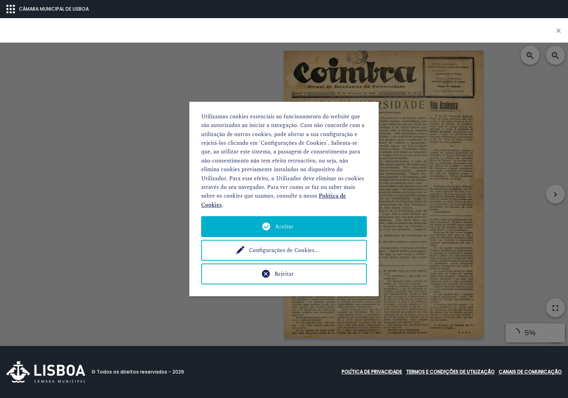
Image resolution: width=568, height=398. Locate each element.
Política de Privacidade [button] (372, 371)
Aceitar (284, 226)
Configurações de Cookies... (284, 250)
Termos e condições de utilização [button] (450, 371)
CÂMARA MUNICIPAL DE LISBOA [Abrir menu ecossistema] (47, 9)
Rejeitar (284, 274)
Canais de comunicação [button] (530, 371)
